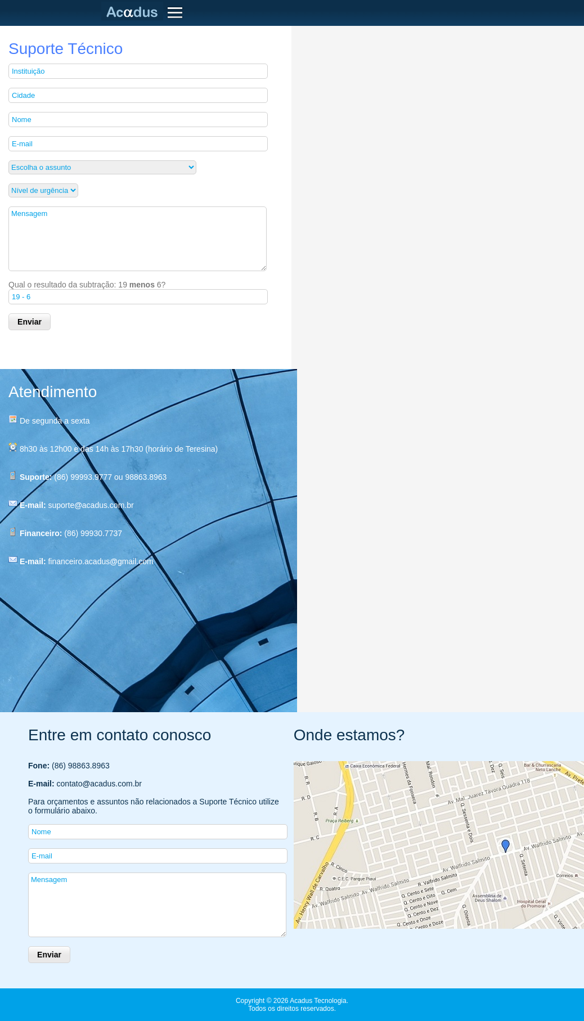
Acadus (134, 11)
